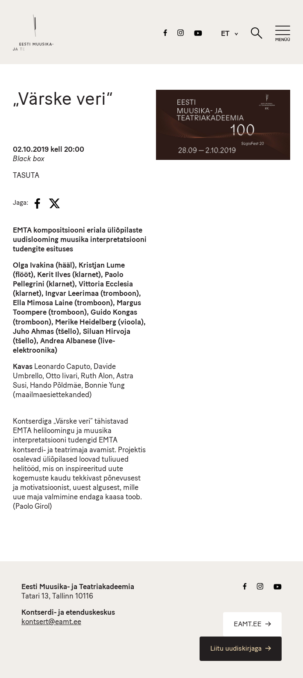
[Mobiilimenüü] (282, 34)
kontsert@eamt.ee (51, 622)
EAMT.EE (252, 624)
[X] (54, 203)
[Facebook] (37, 203)
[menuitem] (225, 34)
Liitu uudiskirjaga (240, 649)
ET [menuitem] (225, 34)
